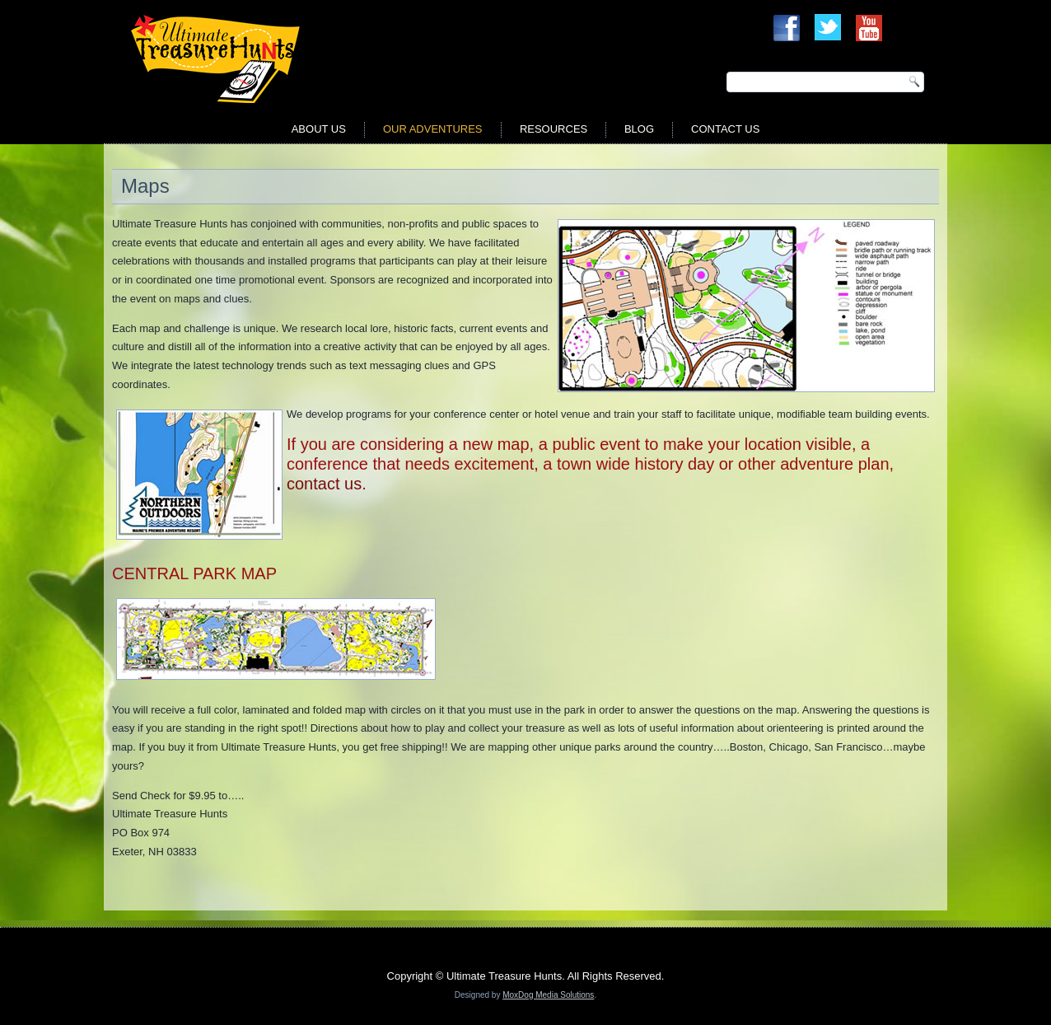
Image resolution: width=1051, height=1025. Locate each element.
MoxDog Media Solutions (548, 994)
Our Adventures (433, 129)
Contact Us (725, 129)
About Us (319, 129)
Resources (553, 129)
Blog (639, 129)
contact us (324, 484)
